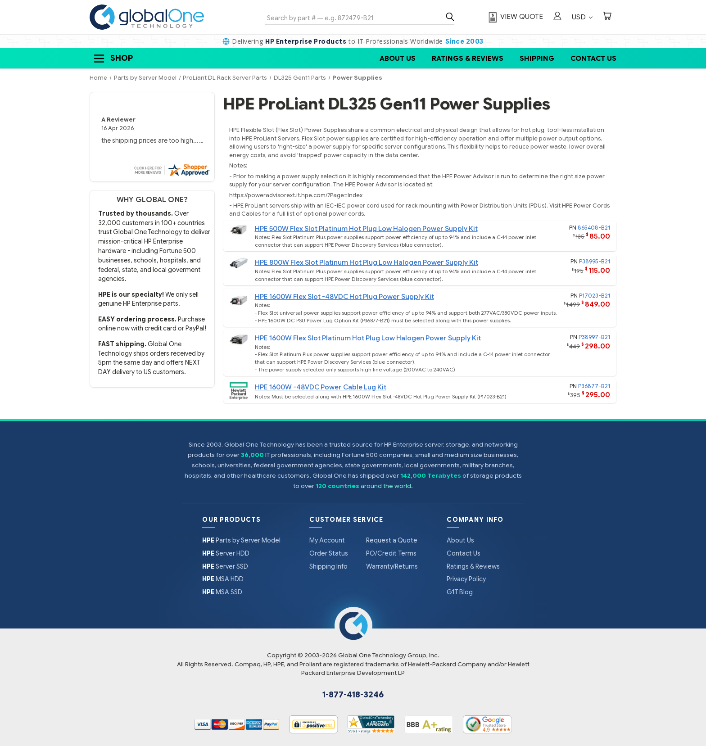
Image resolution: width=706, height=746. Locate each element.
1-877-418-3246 (353, 695)
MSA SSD (222, 592)
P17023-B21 (594, 295)
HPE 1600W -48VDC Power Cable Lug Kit (320, 387)
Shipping (537, 58)
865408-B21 (594, 227)
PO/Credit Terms (391, 553)
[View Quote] (514, 17)
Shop (112, 58)
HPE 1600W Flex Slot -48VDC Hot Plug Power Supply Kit (344, 296)
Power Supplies (357, 77)
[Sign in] (557, 17)
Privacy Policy (466, 579)
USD (582, 17)
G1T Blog (460, 592)
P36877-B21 (594, 386)
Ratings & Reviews (467, 58)
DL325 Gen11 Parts (300, 77)
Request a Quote (391, 540)
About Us (398, 58)
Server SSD (225, 566)
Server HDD (225, 553)
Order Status (328, 553)
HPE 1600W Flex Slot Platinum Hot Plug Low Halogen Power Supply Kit (368, 338)
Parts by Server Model (241, 540)
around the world (386, 486)
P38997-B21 (594, 337)
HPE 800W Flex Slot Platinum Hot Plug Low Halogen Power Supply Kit (366, 262)
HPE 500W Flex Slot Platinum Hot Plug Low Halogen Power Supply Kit (366, 228)
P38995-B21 (594, 261)
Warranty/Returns (392, 566)
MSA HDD (223, 579)
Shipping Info (328, 566)
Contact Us (593, 58)
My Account (327, 540)
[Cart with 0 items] (606, 17)
